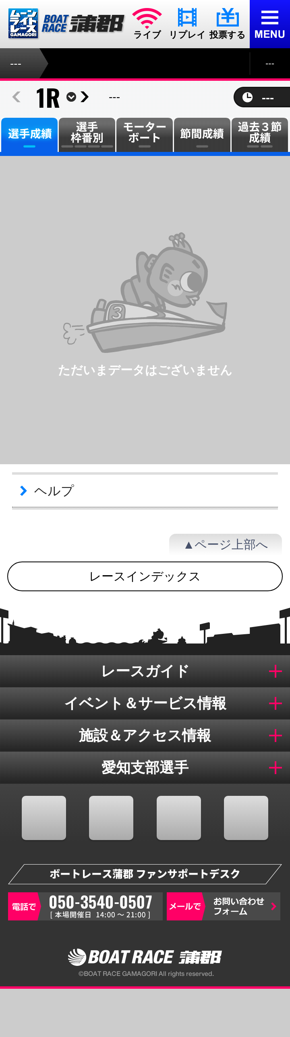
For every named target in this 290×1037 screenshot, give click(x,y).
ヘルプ (54, 491)
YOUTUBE (179, 818)
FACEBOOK (44, 818)
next (84, 97)
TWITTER (111, 818)
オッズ (108, 1013)
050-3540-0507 (85, 906)
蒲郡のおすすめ (254, 1013)
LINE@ (246, 818)
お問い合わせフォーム (223, 906)
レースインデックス (145, 576)
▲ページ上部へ (226, 544)
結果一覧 (181, 1013)
